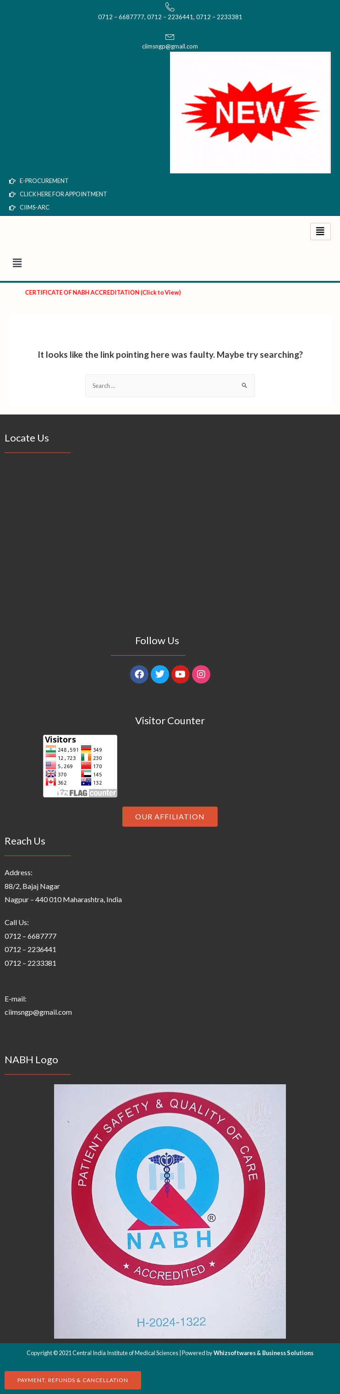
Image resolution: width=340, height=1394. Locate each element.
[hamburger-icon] (320, 231)
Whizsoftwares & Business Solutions (263, 1352)
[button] (170, 263)
